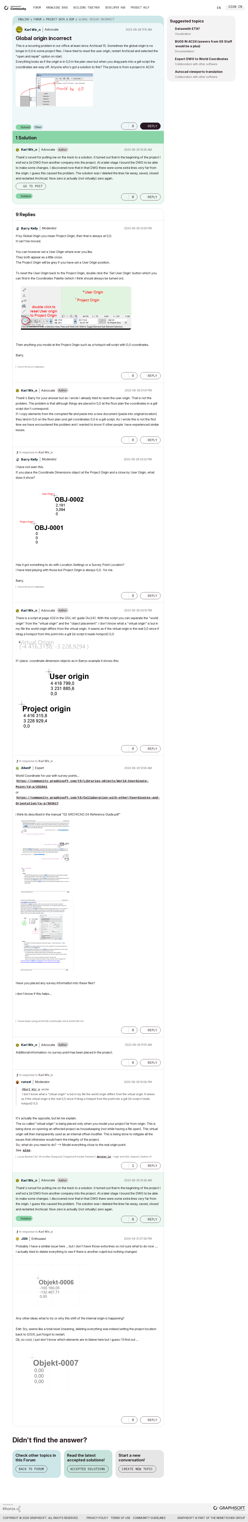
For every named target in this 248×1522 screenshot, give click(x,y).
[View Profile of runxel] (26, 1082)
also (26, 1150)
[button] (54, 88)
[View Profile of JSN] (24, 1239)
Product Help (140, 7)
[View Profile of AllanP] (26, 768)
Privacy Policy (97, 1517)
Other (38, 127)
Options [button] (158, 19)
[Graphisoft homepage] (229, 1508)
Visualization (183, 33)
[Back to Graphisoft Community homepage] (16, 7)
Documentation (184, 51)
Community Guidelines (149, 1517)
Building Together (86, 7)
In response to (36, 452)
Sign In (235, 7)
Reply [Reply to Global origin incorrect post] (152, 126)
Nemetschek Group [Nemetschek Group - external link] (231, 1517)
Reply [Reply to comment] (152, 197)
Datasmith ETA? (187, 29)
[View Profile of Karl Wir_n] (33, 30)
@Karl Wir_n (31, 1089)
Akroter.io (104, 1157)
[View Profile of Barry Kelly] (29, 228)
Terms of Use (120, 1517)
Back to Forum (31, 1469)
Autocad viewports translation (199, 72)
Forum (37, 7)
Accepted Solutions (87, 1469)
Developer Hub (115, 7)
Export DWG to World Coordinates (201, 59)
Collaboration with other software (196, 64)
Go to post (33, 186)
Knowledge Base (57, 7)
